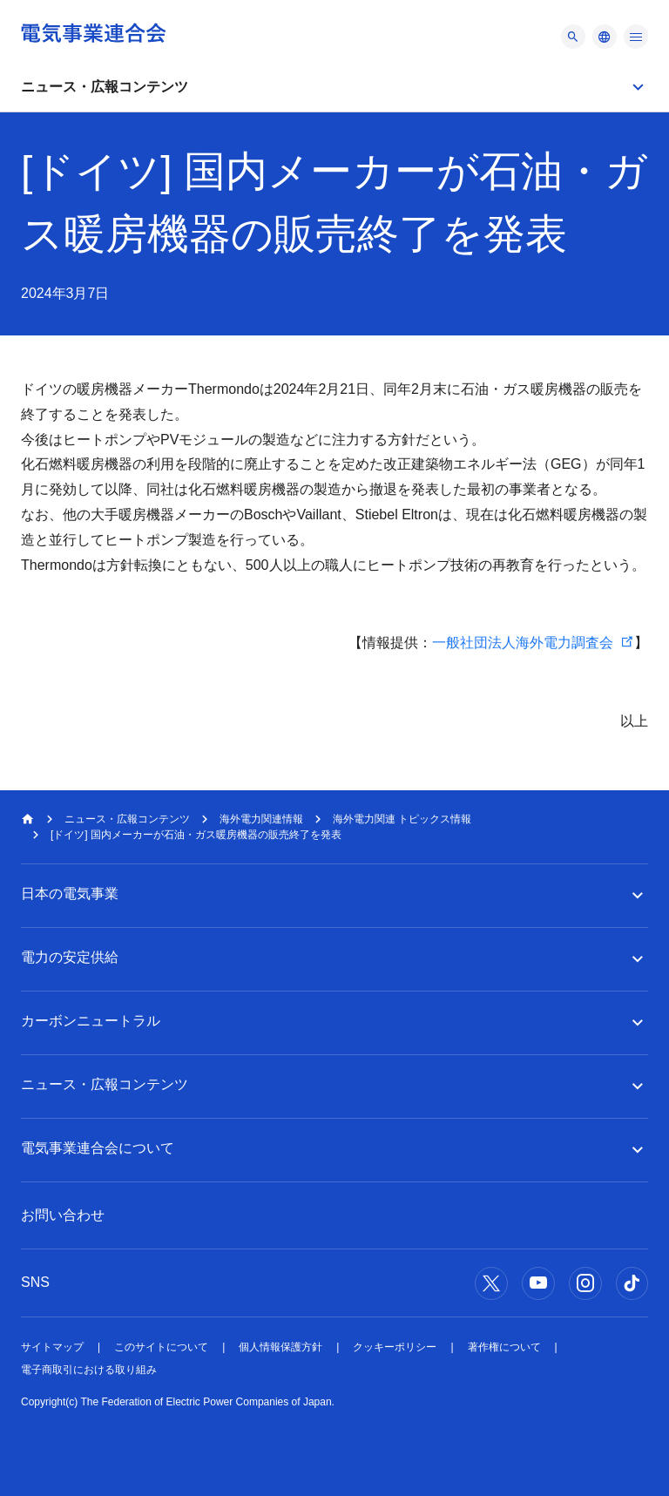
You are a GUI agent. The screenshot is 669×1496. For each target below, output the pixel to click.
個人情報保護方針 (280, 1347)
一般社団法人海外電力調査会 (522, 642)
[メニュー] (573, 36)
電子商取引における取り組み (89, 1370)
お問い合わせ (63, 1215)
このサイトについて (161, 1347)
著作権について (504, 1347)
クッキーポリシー (394, 1347)
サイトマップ (52, 1347)
